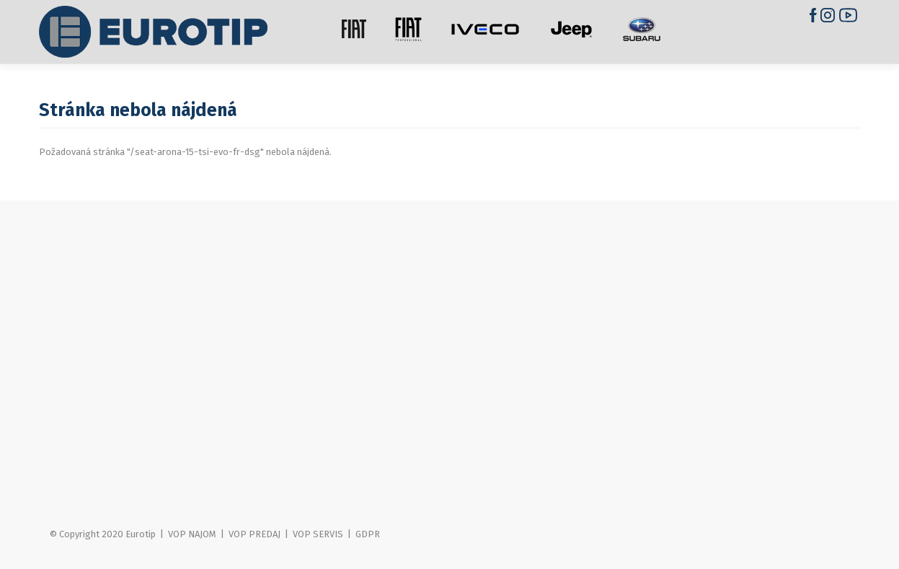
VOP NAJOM (192, 534)
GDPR (367, 534)
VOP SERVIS (318, 534)
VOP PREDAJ (254, 534)
